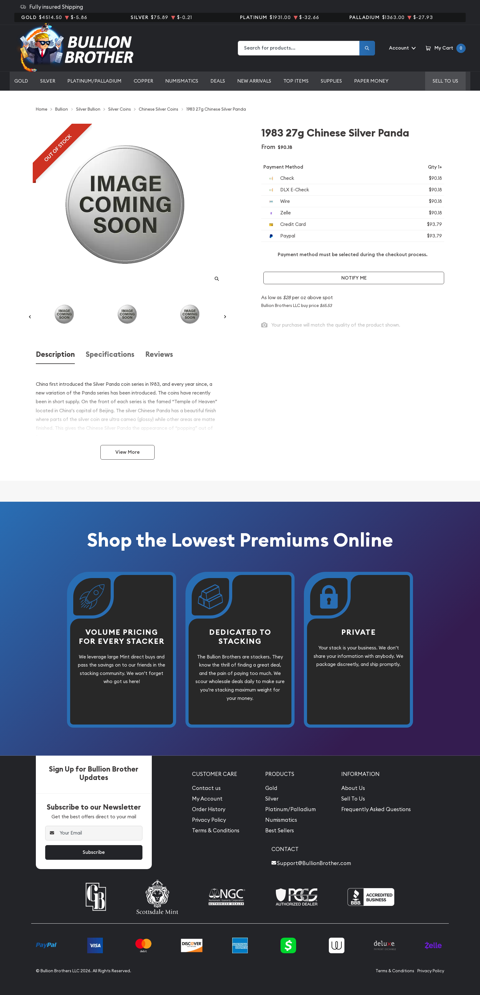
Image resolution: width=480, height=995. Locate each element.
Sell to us (445, 81)
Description (55, 354)
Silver (47, 81)
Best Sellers (279, 830)
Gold (21, 81)
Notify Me (354, 278)
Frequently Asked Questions (376, 809)
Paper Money (371, 81)
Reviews (159, 354)
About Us (353, 788)
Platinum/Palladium (94, 81)
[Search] (367, 48)
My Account (207, 798)
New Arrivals (254, 81)
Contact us (206, 788)
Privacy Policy (209, 819)
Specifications (110, 354)
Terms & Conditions (215, 830)
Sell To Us (353, 798)
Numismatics (181, 81)
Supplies (331, 81)
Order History (208, 809)
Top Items (296, 81)
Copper (143, 81)
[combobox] (299, 48)
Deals (217, 81)
